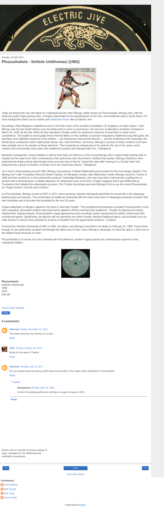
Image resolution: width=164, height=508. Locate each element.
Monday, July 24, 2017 (31, 366)
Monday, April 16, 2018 (42, 387)
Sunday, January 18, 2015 (29, 348)
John (12, 348)
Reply (12, 338)
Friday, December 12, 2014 (34, 329)
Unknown (14, 329)
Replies (16, 382)
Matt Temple (10, 489)
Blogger (81, 505)
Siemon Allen (10, 497)
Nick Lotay (9, 493)
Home (75, 468)
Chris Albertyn (11, 484)
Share (5, 313)
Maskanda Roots (60, 119)
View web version (75, 474)
